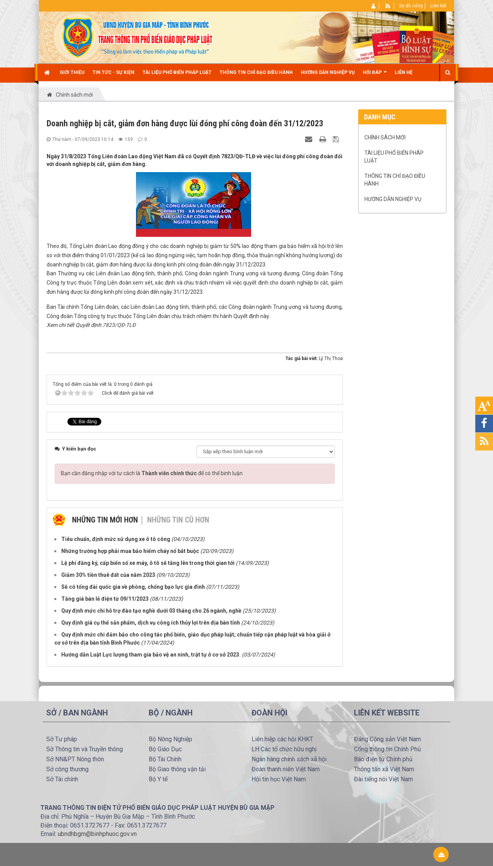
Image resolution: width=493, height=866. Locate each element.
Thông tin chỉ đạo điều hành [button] (256, 72)
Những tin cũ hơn (178, 519)
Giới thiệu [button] (72, 72)
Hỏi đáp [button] (375, 75)
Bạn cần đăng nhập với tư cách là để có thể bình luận (152, 473)
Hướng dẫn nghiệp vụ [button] (328, 72)
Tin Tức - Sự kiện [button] (113, 72)
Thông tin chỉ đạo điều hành (394, 180)
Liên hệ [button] (404, 72)
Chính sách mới (385, 137)
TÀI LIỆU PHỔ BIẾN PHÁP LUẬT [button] (177, 72)
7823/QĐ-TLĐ (119, 325)
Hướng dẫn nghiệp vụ (392, 199)
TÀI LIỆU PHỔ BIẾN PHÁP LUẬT (394, 157)
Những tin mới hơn (105, 519)
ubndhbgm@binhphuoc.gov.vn (97, 834)
